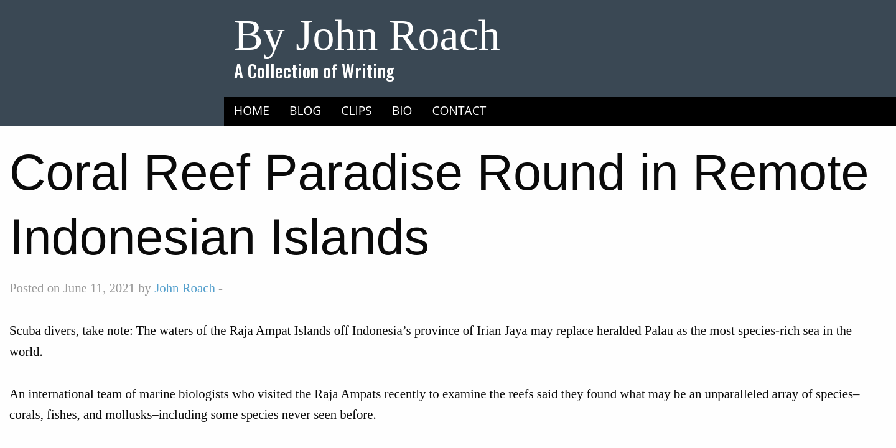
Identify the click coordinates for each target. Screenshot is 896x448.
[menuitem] (251, 110)
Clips (356, 110)
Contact (459, 110)
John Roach (184, 288)
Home (251, 110)
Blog (305, 110)
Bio (402, 110)
